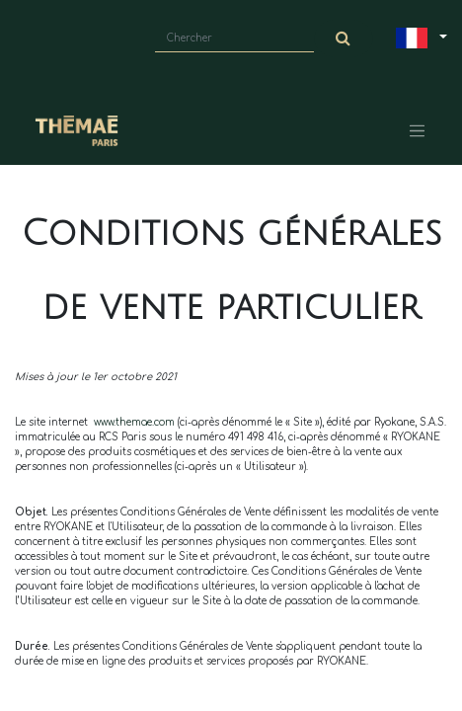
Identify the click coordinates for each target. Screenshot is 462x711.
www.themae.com (134, 422)
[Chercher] (343, 38)
